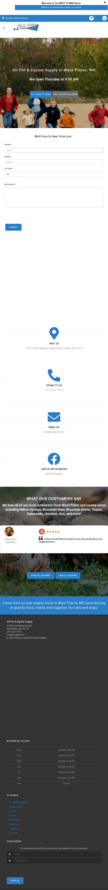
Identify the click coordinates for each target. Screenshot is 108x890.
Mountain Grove (78, 509)
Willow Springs (30, 509)
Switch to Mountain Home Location (61, 7)
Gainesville (35, 514)
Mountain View (54, 509)
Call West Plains (41, 94)
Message (10, 184)
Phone (9, 168)
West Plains (70, 505)
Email (8, 157)
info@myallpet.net (15, 635)
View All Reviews (40, 575)
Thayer (96, 509)
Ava (62, 514)
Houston (51, 514)
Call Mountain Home (65, 94)
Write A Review (68, 575)
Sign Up (15, 880)
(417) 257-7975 (14, 632)
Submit (13, 227)
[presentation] (27, 217)
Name (8, 145)
